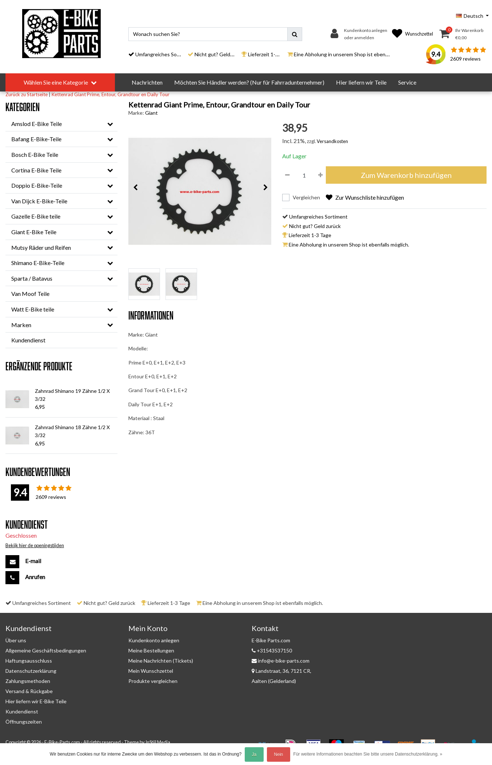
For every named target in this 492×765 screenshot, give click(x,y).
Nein (278, 754)
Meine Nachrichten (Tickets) (160, 661)
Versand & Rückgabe (29, 691)
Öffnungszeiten (23, 722)
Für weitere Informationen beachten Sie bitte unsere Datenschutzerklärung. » (368, 754)
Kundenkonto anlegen (153, 640)
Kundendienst (21, 711)
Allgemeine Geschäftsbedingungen (45, 650)
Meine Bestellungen (151, 650)
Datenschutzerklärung (30, 671)
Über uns (15, 640)
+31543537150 (272, 650)
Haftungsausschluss (28, 661)
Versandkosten (332, 141)
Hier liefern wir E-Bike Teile (36, 701)
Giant (151, 113)
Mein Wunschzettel (150, 671)
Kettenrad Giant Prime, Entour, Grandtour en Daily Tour (110, 94)
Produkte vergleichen (152, 681)
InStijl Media (157, 742)
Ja (254, 754)
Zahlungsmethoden (27, 681)
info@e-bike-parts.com (280, 661)
